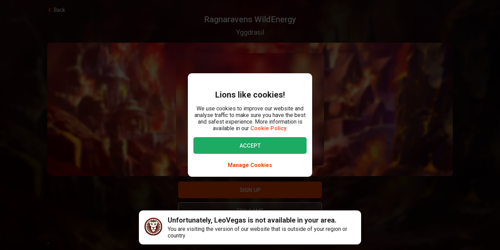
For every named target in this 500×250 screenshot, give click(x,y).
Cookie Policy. (269, 128)
